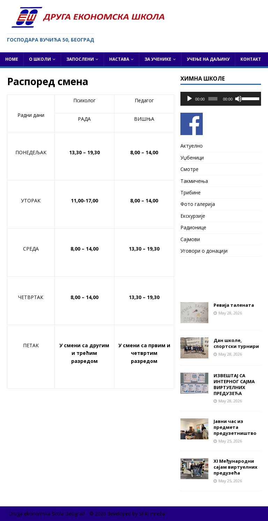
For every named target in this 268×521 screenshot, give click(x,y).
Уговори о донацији (204, 250)
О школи (40, 59)
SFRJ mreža (152, 513)
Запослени (80, 59)
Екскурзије (192, 216)
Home (11, 59)
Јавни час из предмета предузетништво (235, 427)
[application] (220, 99)
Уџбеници (192, 157)
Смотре (189, 169)
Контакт (250, 59)
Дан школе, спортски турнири (236, 343)
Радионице (193, 227)
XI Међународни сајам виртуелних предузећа (236, 467)
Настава (119, 59)
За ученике (157, 59)
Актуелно (191, 145)
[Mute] (238, 98)
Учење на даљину (208, 59)
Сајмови (190, 239)
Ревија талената (234, 305)
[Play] (189, 98)
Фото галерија (197, 204)
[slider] (212, 99)
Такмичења (194, 181)
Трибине (190, 192)
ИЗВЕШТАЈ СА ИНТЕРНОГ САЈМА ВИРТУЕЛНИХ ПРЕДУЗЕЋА (234, 384)
